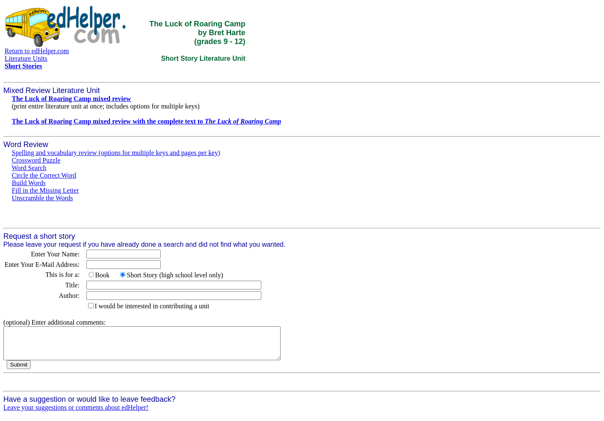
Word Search (29, 167)
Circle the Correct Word (44, 175)
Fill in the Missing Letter (45, 190)
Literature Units (26, 58)
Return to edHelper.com (37, 50)
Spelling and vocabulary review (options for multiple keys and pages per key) (116, 152)
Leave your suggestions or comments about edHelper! (75, 413)
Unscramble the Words (42, 197)
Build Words (29, 182)
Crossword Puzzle (36, 160)
